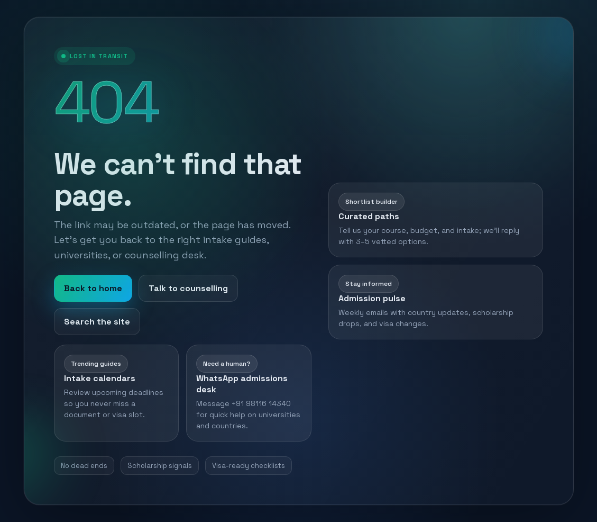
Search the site (97, 321)
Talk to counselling (188, 288)
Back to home (93, 288)
